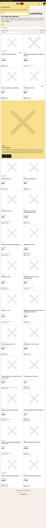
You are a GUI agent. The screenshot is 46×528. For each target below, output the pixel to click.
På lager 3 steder (27, 255)
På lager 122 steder (6, 288)
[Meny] (1, 3)
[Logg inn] (41, 3)
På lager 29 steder (28, 98)
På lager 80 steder (6, 66)
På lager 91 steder (5, 189)
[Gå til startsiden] (20, 3)
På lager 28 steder (5, 223)
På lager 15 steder (28, 454)
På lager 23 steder (5, 255)
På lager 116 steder (28, 354)
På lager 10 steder (5, 354)
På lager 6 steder (27, 322)
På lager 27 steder (5, 486)
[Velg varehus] (39, 3)
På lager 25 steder (5, 98)
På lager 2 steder (27, 223)
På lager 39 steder (28, 189)
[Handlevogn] (44, 3)
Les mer (8, 21)
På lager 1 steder (5, 388)
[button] (23, 28)
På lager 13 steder (28, 486)
